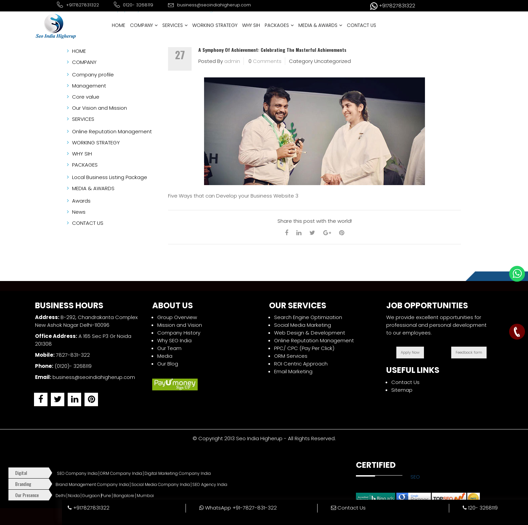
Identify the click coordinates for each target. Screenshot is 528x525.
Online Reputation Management (314, 340)
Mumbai (145, 495)
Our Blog (167, 363)
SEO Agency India (209, 484)
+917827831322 (88, 507)
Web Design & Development (309, 332)
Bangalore (123, 495)
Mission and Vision (179, 324)
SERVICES (175, 25)
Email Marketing (293, 371)
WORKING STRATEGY (214, 25)
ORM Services (290, 355)
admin (232, 61)
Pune (106, 495)
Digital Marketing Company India (177, 473)
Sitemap (401, 389)
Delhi (61, 495)
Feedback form (469, 352)
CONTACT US (361, 25)
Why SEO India (174, 340)
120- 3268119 (480, 507)
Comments (267, 61)
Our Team (169, 348)
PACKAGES (279, 25)
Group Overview (177, 317)
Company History (178, 332)
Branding (23, 483)
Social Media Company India (160, 484)
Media (164, 355)
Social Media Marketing (302, 324)
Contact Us (405, 382)
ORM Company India (121, 473)
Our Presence (27, 494)
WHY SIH (251, 25)
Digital (21, 472)
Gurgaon (91, 495)
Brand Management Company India (92, 484)
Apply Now (410, 352)
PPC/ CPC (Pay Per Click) (304, 348)
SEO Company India (77, 473)
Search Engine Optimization (308, 317)
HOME (118, 25)
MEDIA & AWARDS (320, 25)
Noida (74, 495)
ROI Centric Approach (301, 363)
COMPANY (144, 25)
